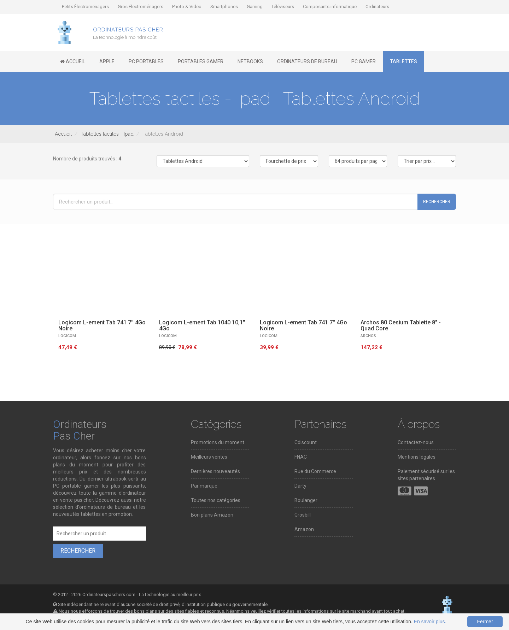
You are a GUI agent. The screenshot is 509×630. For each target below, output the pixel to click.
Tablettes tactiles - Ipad (107, 134)
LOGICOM (67, 336)
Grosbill (302, 515)
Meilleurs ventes (209, 457)
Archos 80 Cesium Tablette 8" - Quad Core (401, 325)
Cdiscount (305, 442)
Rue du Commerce (315, 471)
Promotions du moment (217, 442)
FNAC (300, 457)
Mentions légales (416, 457)
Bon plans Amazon (212, 515)
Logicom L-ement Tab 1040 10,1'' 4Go (202, 325)
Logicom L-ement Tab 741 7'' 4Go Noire (102, 325)
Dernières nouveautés (215, 471)
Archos (368, 336)
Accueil (63, 134)
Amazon (304, 529)
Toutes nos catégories (215, 500)
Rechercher (436, 201)
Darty (300, 486)
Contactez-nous (416, 442)
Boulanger (305, 500)
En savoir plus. (430, 621)
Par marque (204, 486)
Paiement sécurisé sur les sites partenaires (426, 475)
